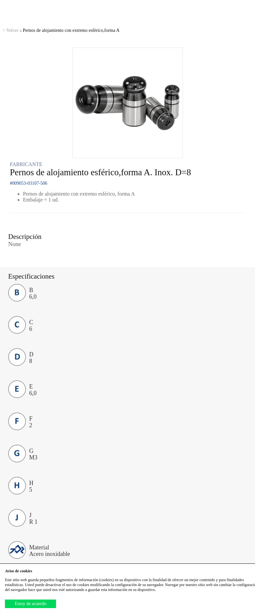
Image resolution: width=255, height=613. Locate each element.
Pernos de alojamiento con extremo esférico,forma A (61, 30)
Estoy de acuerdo (30, 603)
